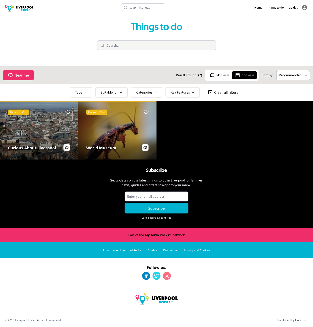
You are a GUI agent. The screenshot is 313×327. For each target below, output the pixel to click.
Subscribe (156, 208)
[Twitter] (156, 276)
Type (81, 92)
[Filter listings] (156, 45)
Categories (146, 92)
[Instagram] (167, 276)
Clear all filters (223, 92)
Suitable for (112, 92)
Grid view (244, 75)
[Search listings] (143, 7)
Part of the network (156, 235)
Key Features (183, 92)
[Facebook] (146, 276)
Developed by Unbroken (292, 320)
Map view (219, 75)
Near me (18, 75)
